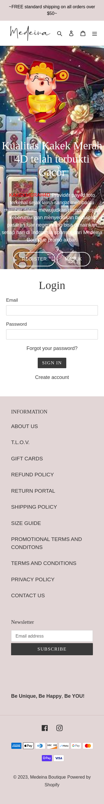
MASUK (73, 259)
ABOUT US (24, 426)
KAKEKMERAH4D (29, 195)
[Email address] (52, 636)
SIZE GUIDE (26, 523)
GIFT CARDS (27, 458)
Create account (52, 377)
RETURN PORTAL (33, 491)
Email (12, 300)
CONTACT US (28, 595)
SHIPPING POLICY (34, 507)
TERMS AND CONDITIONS (43, 563)
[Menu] (94, 33)
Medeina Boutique (48, 777)
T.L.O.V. (20, 442)
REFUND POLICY (32, 474)
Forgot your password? (51, 348)
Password (16, 324)
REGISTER (34, 259)
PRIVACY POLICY (33, 579)
